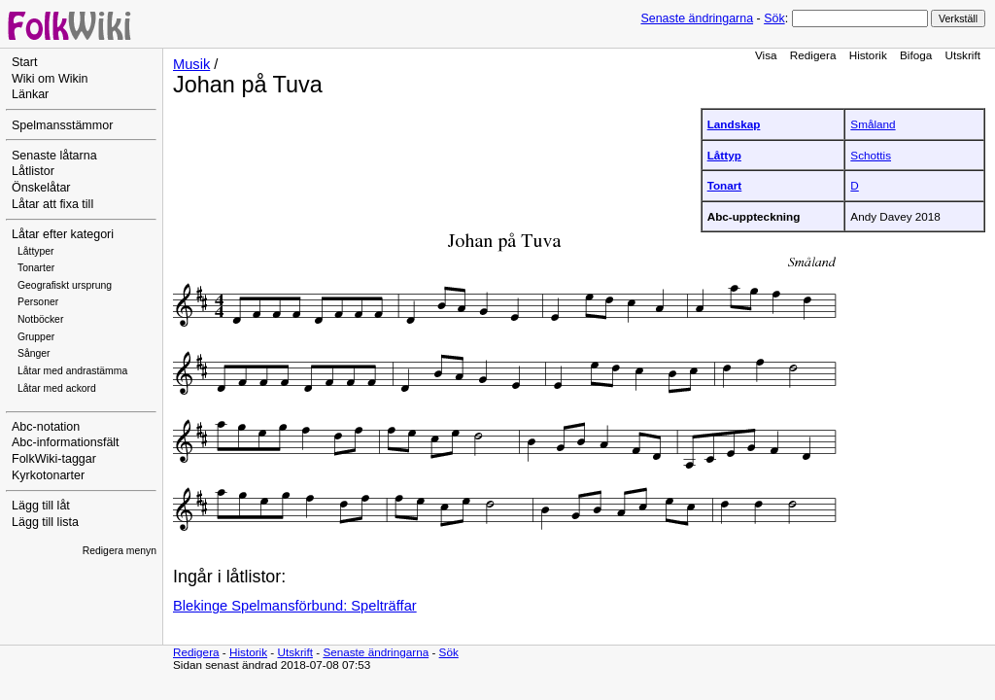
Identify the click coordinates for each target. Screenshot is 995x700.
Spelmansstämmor (62, 125)
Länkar (30, 94)
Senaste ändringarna (696, 18)
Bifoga (916, 55)
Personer (37, 302)
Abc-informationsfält (66, 442)
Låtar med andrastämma (72, 371)
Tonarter (35, 267)
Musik (191, 64)
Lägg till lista (45, 522)
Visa (766, 55)
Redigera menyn (119, 550)
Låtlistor (33, 171)
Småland (872, 124)
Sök (774, 18)
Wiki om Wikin (50, 79)
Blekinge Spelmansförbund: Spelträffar (295, 605)
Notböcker (40, 319)
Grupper (35, 337)
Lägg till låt (41, 505)
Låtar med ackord (56, 388)
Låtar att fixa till (52, 204)
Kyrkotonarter (48, 475)
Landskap (734, 124)
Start (24, 62)
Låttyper (35, 251)
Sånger (34, 353)
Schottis (870, 155)
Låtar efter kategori (63, 234)
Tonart (724, 185)
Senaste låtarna (54, 155)
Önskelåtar (41, 187)
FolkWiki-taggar (54, 459)
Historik (868, 55)
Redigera (813, 55)
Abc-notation (46, 427)
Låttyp (724, 155)
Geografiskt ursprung (64, 285)
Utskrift (962, 55)
